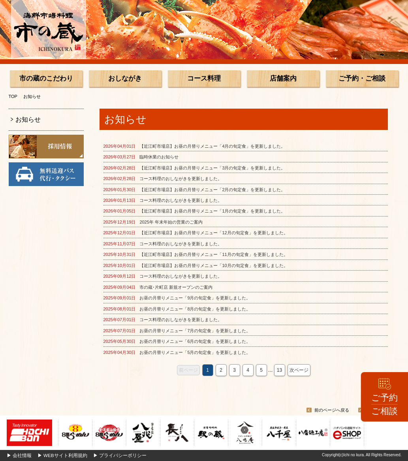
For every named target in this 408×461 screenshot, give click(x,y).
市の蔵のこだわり (46, 78)
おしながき (125, 78)
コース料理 (204, 78)
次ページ (299, 370)
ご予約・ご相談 (361, 78)
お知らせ (28, 119)
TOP (13, 96)
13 (279, 370)
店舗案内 (283, 78)
